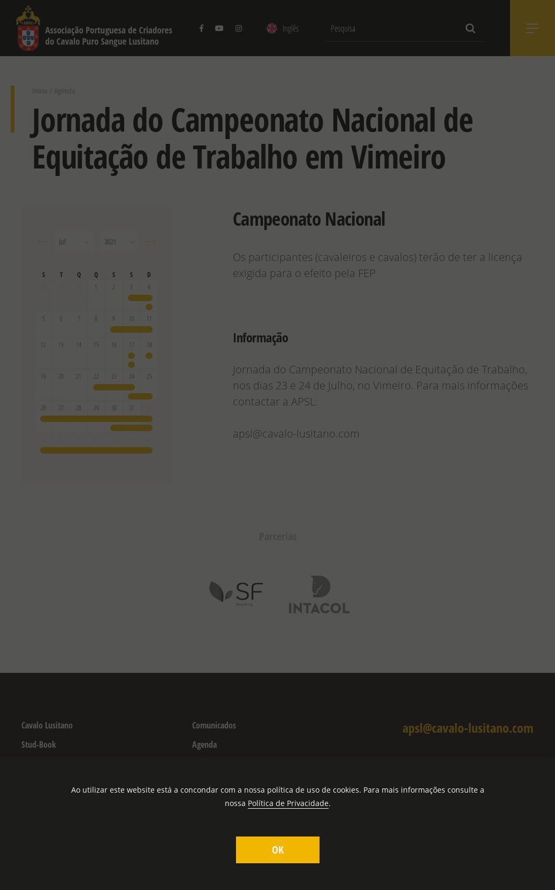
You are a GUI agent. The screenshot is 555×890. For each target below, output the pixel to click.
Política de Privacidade (288, 803)
